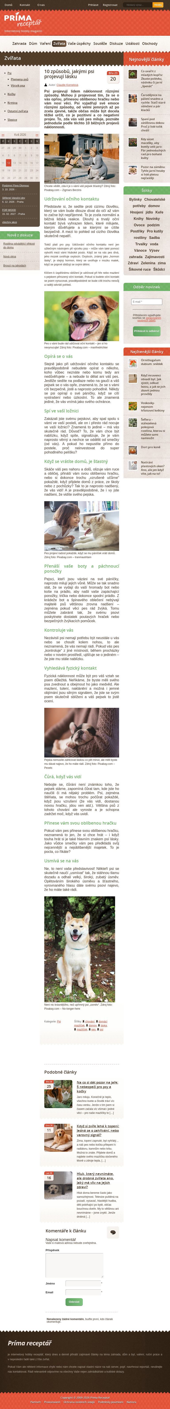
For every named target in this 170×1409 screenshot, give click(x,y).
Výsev (154, 250)
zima (162, 263)
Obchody (150, 43)
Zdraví (133, 263)
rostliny (140, 238)
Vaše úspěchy (79, 43)
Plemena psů (19, 79)
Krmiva (12, 103)
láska (104, 1025)
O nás (41, 5)
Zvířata (59, 43)
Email (49, 1292)
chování (90, 1021)
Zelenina (148, 263)
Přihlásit (93, 5)
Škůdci (159, 269)
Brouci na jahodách (14, 265)
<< (3, 134)
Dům (33, 43)
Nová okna (9, 256)
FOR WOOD (9, 210)
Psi (59, 1021)
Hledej (158, 5)
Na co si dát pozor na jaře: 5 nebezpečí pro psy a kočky (97, 1086)
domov (93, 1025)
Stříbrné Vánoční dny (13, 197)
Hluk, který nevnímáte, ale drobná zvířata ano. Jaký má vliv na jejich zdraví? (95, 1180)
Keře (159, 212)
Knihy (138, 219)
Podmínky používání (110, 1402)
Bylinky (135, 199)
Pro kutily (155, 231)
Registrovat (110, 5)
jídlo (149, 212)
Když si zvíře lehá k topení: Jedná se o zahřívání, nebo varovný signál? (98, 1130)
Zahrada (19, 43)
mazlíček (82, 1029)
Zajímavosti (154, 257)
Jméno (50, 1283)
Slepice (12, 120)
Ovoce (139, 225)
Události (132, 43)
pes (93, 1029)
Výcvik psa (18, 85)
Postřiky (137, 231)
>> (37, 134)
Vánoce (140, 250)
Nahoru (131, 1402)
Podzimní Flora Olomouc (15, 185)
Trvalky (141, 244)
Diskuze (116, 43)
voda (154, 244)
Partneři (35, 1402)
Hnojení (136, 212)
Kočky (11, 94)
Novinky (153, 219)
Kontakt (25, 5)
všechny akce (9, 222)
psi (101, 1029)
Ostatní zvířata (18, 111)
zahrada (135, 257)
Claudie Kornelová (67, 85)
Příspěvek (52, 1250)
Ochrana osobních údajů (79, 1402)
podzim (153, 225)
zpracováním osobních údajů (149, 319)
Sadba (154, 238)
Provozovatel (52, 1402)
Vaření (45, 43)
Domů (8, 5)
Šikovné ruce (140, 269)
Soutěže (100, 43)
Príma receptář (23, 19)
